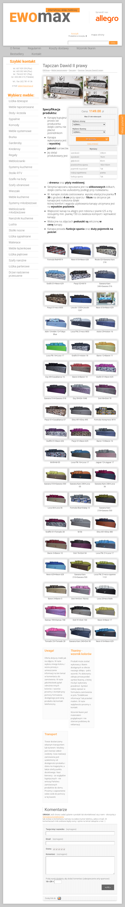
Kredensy (14, 149)
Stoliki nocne (17, 230)
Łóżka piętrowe (18, 254)
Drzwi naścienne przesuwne (19, 274)
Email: (54, 839)
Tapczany (72, 70)
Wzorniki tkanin (86, 48)
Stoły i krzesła (17, 113)
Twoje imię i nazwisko (61, 829)
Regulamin (34, 48)
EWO (40, 17)
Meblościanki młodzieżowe (17, 210)
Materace (15, 242)
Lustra (13, 224)
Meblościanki (17, 161)
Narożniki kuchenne (21, 218)
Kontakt (36, 54)
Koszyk (74, 33)
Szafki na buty (17, 179)
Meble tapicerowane (21, 107)
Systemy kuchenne (20, 167)
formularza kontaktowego (53, 817)
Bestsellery (17, 54)
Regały (13, 155)
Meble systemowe (20, 131)
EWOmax (46, 70)
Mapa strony (97, 34)
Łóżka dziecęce (18, 101)
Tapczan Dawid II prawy (94, 70)
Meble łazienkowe (20, 248)
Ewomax (81, 70)
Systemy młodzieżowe (23, 203)
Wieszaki (14, 191)
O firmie (15, 48)
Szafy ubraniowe (19, 185)
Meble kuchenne (19, 197)
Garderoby (15, 143)
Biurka (13, 137)
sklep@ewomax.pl (25, 86)
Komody (14, 125)
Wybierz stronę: (79, 121)
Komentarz (56, 854)
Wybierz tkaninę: (79, 129)
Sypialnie (14, 119)
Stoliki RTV (15, 173)
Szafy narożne (17, 260)
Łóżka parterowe (19, 266)
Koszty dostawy (59, 48)
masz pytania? (92, 144)
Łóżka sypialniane (20, 236)
